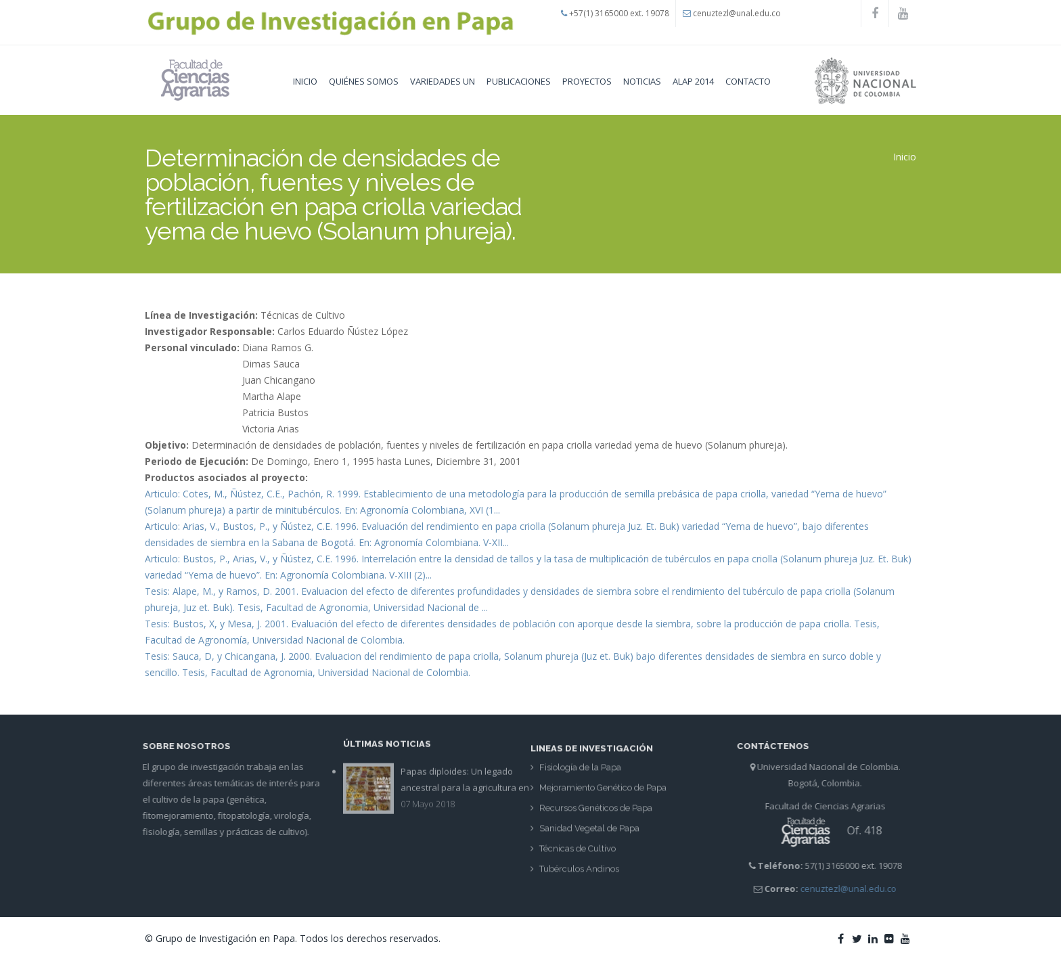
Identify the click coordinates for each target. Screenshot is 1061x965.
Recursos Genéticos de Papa (595, 812)
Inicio (305, 81)
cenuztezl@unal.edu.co (737, 13)
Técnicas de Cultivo (577, 853)
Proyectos (587, 81)
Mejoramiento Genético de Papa (603, 792)
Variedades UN (442, 81)
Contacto (748, 81)
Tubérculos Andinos (579, 873)
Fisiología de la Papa (580, 772)
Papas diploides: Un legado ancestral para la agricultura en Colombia (465, 782)
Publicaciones (519, 81)
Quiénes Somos (364, 81)
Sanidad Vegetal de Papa (589, 833)
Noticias (642, 81)
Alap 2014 (693, 81)
